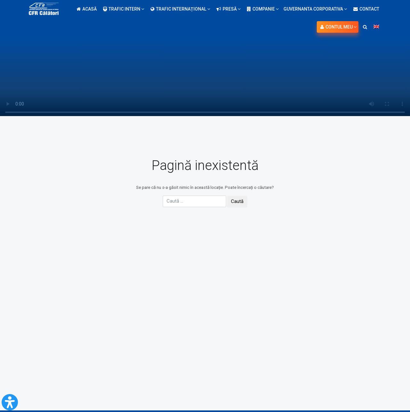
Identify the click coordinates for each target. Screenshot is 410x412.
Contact (366, 9)
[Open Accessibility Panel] (10, 402)
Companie (263, 9)
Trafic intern (123, 9)
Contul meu (338, 26)
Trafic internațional (180, 9)
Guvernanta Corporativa (315, 9)
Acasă (87, 9)
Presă (229, 9)
